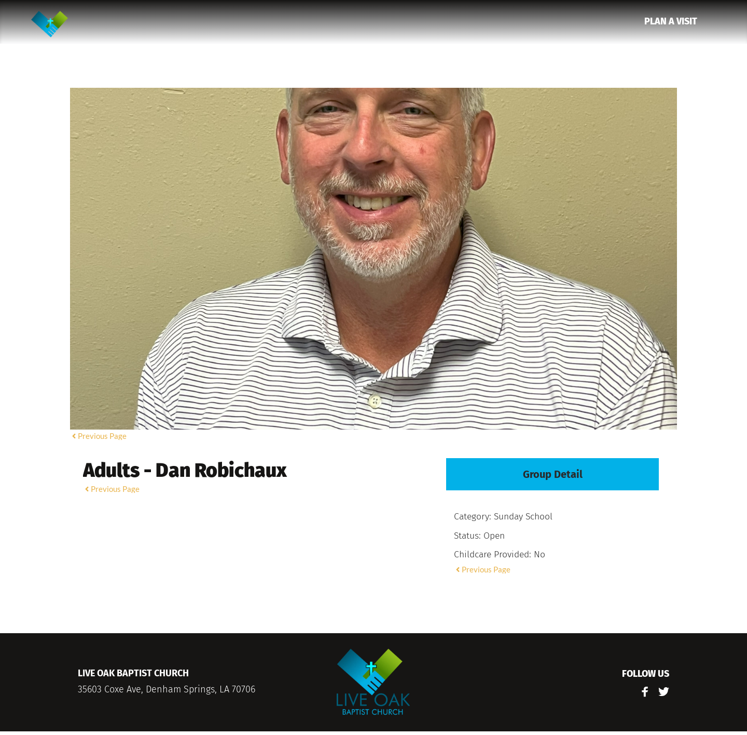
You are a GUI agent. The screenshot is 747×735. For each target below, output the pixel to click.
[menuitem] (671, 22)
